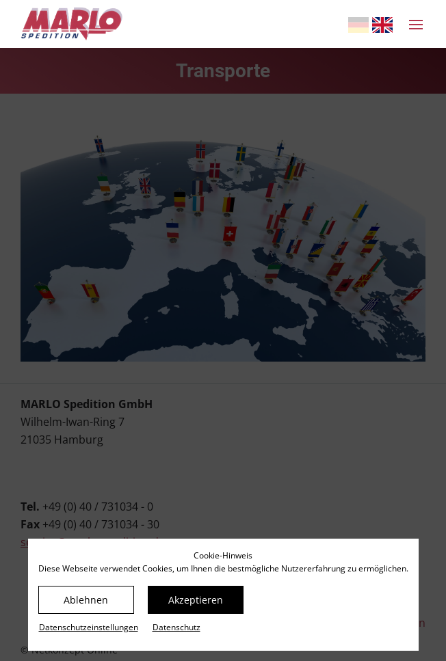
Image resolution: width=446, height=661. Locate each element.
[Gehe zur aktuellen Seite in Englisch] (382, 25)
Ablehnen (86, 599)
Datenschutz (176, 627)
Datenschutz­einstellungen (88, 627)
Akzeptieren (195, 599)
